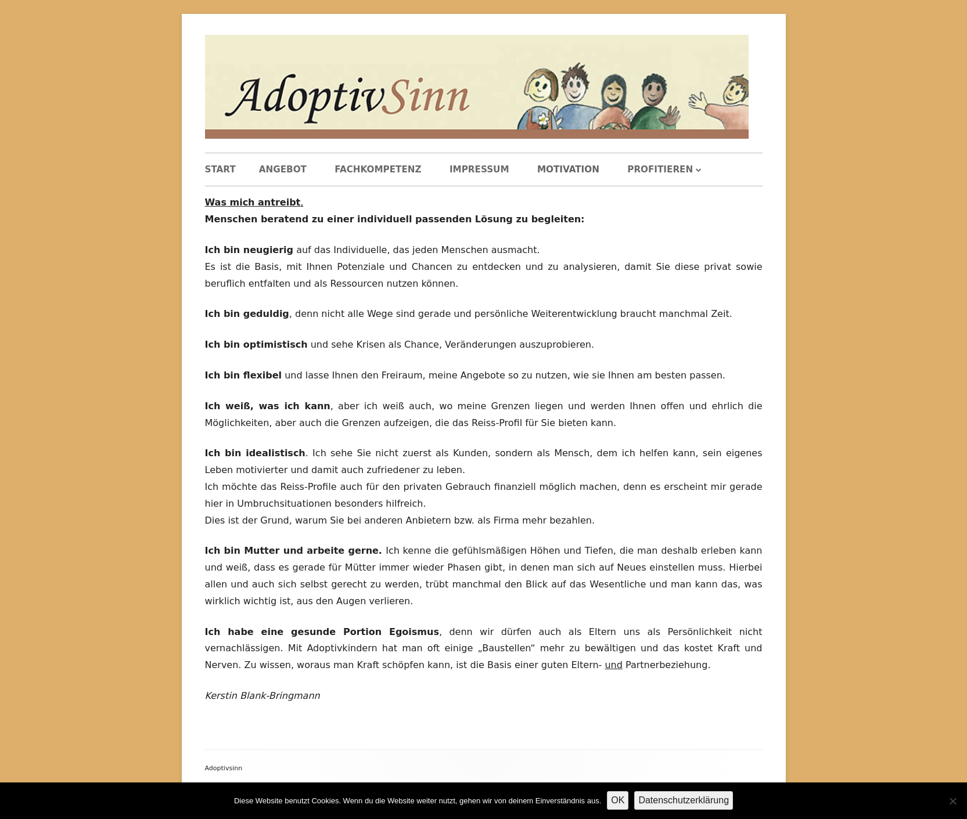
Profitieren (660, 169)
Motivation (568, 169)
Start (220, 169)
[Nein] (952, 801)
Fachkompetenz (378, 169)
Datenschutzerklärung (683, 800)
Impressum (479, 169)
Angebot (283, 169)
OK (617, 800)
